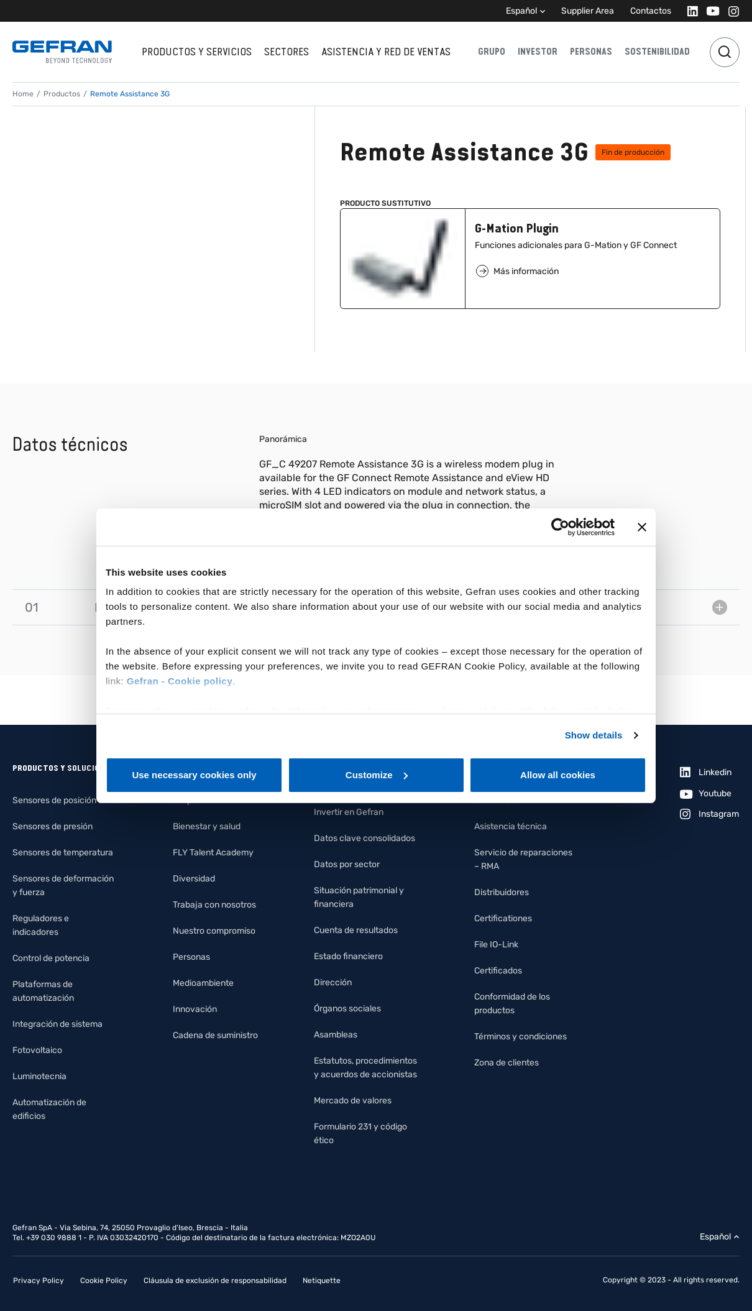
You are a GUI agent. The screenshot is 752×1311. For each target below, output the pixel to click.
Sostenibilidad (657, 51)
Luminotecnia (39, 1076)
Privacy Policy (38, 1280)
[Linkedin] (689, 11)
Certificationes (503, 918)
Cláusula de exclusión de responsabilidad (215, 1280)
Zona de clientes (506, 1062)
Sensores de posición (54, 800)
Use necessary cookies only (194, 775)
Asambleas (335, 1034)
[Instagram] (730, 11)
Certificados (498, 970)
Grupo (491, 51)
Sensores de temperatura (62, 852)
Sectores (286, 51)
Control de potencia (50, 958)
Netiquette (322, 1280)
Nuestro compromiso (214, 931)
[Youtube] (709, 11)
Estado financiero (348, 956)
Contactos (650, 11)
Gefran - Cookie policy (179, 681)
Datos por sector (347, 864)
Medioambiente (203, 983)
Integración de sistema (57, 1024)
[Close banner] (642, 527)
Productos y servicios (197, 51)
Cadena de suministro (215, 1035)
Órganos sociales (347, 1008)
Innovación (195, 1009)
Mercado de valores (353, 1100)
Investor (537, 51)
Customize (377, 775)
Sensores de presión (52, 826)
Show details (594, 735)
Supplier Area (587, 11)
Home (23, 94)
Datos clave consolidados (364, 838)
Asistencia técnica (510, 826)
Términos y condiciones (520, 1036)
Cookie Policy (103, 1280)
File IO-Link (496, 944)
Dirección (333, 982)
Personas (591, 51)
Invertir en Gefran (348, 812)
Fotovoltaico (37, 1050)
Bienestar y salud (207, 826)
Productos (62, 94)
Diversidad (194, 878)
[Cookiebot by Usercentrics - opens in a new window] (560, 527)
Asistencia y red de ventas (386, 51)
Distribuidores (501, 892)
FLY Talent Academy (213, 852)
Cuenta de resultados (356, 930)
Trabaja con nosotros (214, 904)
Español (521, 11)
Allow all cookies (557, 775)
